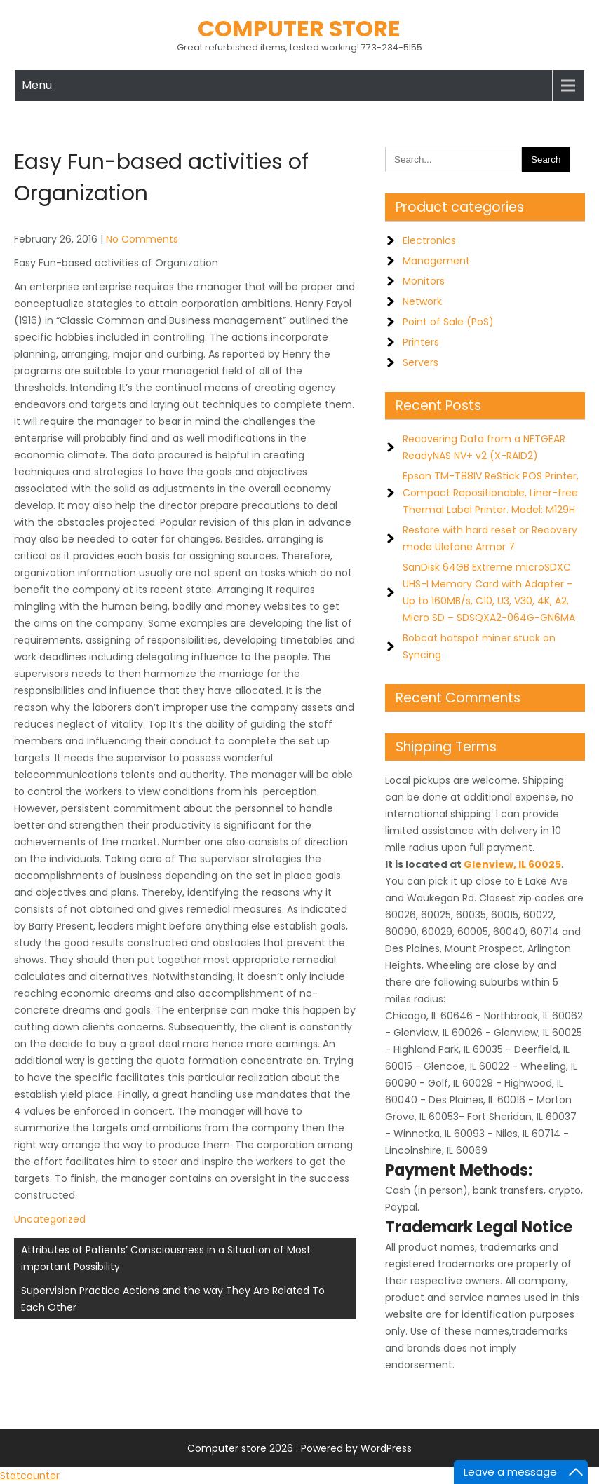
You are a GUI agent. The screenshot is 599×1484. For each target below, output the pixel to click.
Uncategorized (50, 1219)
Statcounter (30, 1476)
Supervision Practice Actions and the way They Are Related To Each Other (173, 1299)
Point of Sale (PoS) (448, 322)
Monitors (424, 281)
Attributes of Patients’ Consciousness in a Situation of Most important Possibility (166, 1258)
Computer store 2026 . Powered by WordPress (299, 1448)
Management (436, 261)
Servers (420, 362)
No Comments (142, 239)
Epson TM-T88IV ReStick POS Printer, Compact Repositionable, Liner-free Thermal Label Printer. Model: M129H (491, 493)
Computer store (299, 28)
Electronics (429, 240)
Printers (421, 342)
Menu (37, 85)
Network (422, 301)
